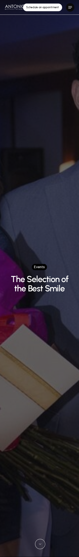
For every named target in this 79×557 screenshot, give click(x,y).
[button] (70, 7)
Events (39, 267)
